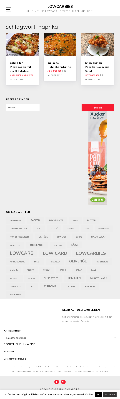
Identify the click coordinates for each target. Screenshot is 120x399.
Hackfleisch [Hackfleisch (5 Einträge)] (98, 236)
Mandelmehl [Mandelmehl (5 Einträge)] (17, 261)
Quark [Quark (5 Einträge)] (14, 269)
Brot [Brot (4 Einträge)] (75, 220)
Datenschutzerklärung (15, 358)
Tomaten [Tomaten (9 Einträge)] (74, 278)
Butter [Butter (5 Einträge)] (91, 220)
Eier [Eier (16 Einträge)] (54, 228)
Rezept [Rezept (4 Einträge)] (30, 270)
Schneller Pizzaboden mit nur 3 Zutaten (20, 67)
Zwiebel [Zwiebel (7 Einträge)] (90, 286)
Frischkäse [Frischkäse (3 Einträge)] (103, 229)
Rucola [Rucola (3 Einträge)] (46, 270)
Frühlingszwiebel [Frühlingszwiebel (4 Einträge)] (19, 237)
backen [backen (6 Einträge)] (35, 220)
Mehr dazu (110, 394)
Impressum (9, 351)
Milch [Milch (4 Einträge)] (37, 262)
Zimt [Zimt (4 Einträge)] (32, 286)
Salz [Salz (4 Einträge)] (93, 270)
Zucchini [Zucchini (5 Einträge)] (70, 286)
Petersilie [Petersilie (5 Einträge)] (102, 261)
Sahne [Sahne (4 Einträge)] (63, 270)
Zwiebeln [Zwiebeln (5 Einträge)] (15, 294)
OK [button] (98, 394)
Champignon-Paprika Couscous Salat (97, 67)
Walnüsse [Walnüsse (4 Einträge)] (15, 286)
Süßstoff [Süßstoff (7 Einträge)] (51, 278)
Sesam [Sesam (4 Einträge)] (31, 278)
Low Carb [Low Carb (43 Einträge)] (55, 253)
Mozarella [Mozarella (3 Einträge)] (55, 262)
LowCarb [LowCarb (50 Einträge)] (22, 253)
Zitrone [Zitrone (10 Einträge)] (50, 286)
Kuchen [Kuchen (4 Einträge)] (57, 245)
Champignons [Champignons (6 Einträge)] (19, 228)
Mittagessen (92, 75)
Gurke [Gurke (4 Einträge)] (79, 237)
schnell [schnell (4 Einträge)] (14, 278)
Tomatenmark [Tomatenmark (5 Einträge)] (98, 278)
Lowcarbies (60, 6)
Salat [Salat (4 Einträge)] (79, 270)
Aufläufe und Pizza (21, 75)
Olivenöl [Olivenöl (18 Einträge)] (78, 261)
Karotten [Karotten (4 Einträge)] (15, 245)
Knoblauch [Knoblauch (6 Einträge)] (37, 245)
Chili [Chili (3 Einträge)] (39, 229)
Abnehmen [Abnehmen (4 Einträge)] (15, 220)
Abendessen (55, 71)
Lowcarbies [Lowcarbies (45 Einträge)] (91, 253)
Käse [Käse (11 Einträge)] (75, 245)
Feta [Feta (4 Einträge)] (87, 229)
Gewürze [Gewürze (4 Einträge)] (61, 237)
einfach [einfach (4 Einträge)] (71, 229)
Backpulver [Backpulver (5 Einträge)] (56, 220)
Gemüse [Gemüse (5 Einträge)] (43, 236)
